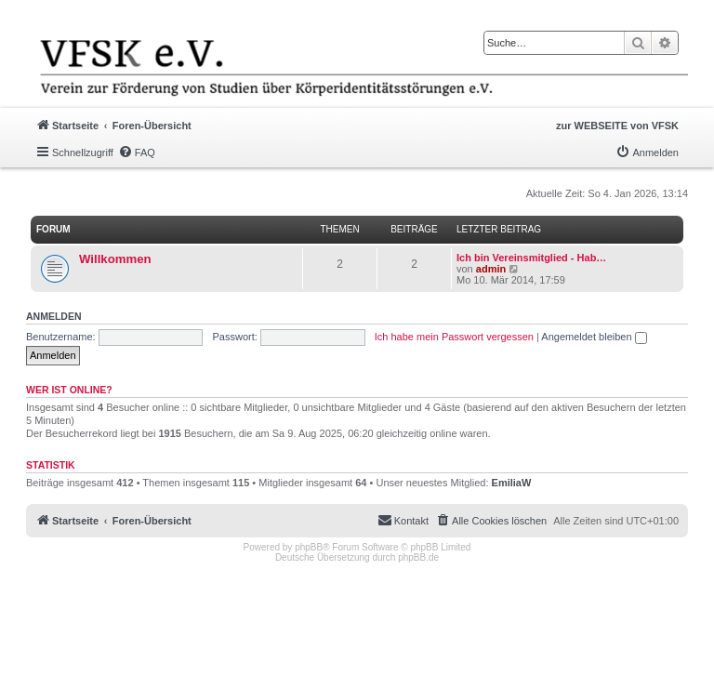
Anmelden (54, 316)
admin (491, 268)
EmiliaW (512, 482)
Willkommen (115, 259)
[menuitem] (136, 152)
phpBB (309, 547)
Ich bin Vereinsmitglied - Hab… (531, 257)
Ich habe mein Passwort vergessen (454, 336)
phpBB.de (418, 557)
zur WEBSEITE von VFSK (617, 125)
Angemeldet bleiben (593, 336)
